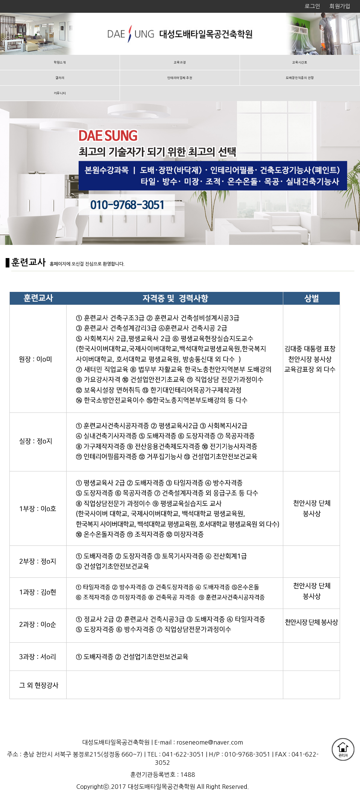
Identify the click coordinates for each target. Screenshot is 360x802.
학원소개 (60, 62)
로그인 (313, 6)
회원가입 (340, 6)
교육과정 (180, 62)
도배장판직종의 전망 (300, 77)
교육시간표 (299, 62)
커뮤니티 (60, 93)
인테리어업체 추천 (179, 77)
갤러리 (59, 77)
